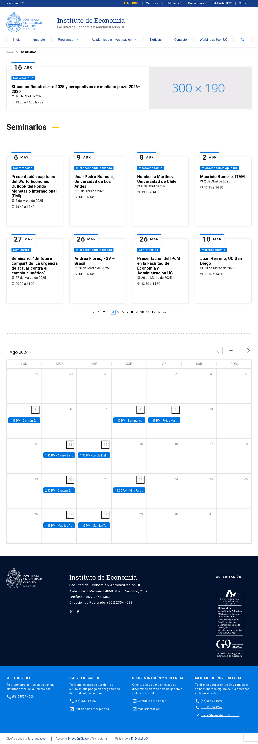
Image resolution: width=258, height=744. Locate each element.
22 (140, 480)
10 (142, 312)
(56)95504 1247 (212, 707)
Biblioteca (173, 3)
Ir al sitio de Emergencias (92, 708)
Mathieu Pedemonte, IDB (73, 525)
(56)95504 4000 (23, 696)
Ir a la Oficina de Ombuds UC (220, 715)
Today (233, 350)
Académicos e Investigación (114, 40)
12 (153, 312)
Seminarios (21, 249)
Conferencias (22, 168)
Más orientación (149, 708)
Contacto (180, 40)
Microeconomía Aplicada (94, 168)
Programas (68, 40)
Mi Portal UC (221, 3)
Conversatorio (23, 78)
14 (105, 445)
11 (148, 312)
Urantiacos (38, 738)
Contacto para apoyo (152, 700)
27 (70, 515)
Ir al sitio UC (14, 3)
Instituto (39, 40)
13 (70, 445)
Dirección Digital (78, 738)
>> (164, 312)
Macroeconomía (150, 168)
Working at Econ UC (213, 40)
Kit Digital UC (139, 738)
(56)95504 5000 (86, 700)
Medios (152, 3)
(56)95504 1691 (212, 700)
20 (70, 480)
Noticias (156, 40)
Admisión (130, 3)
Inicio (17, 40)
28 (105, 515)
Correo (245, 3)
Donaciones (196, 3)
